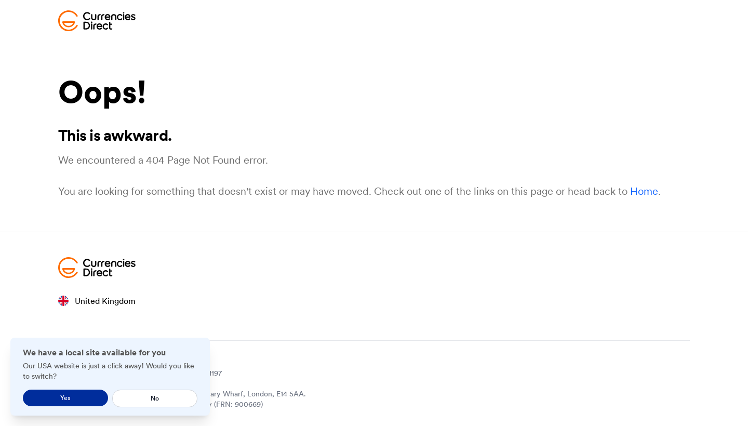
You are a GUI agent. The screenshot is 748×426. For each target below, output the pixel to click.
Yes (65, 398)
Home (644, 191)
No (155, 398)
